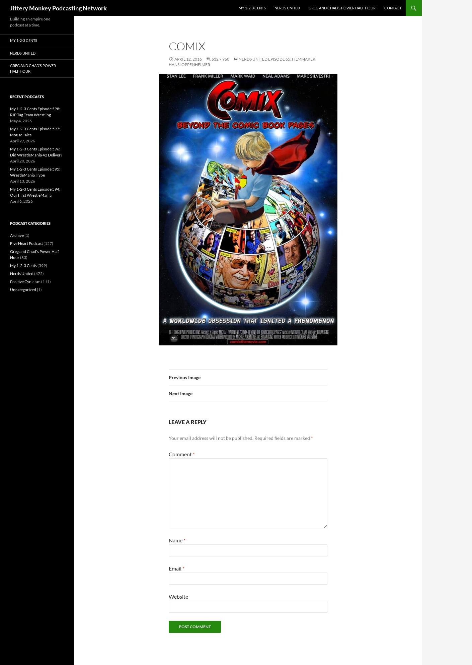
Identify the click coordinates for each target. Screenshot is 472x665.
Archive (17, 235)
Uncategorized (23, 289)
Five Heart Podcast (26, 243)
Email (176, 568)
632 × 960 (220, 59)
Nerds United (287, 8)
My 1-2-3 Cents (252, 8)
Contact (392, 8)
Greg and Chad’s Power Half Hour (342, 8)
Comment (182, 454)
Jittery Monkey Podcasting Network (58, 8)
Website (178, 596)
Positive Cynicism (25, 281)
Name (177, 540)
